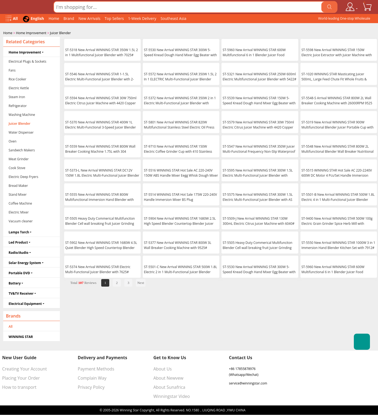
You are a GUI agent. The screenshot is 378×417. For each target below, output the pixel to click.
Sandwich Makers (22, 149)
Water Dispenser (21, 132)
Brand (68, 18)
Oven (12, 140)
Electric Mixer (19, 211)
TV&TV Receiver (21, 293)
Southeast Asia (173, 18)
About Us (162, 368)
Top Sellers (114, 18)
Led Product (18, 242)
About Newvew (168, 377)
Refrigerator (18, 105)
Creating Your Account (24, 368)
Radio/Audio (18, 252)
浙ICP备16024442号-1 (262, 409)
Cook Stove (17, 167)
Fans (12, 69)
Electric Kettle (19, 87)
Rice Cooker (17, 78)
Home (54, 18)
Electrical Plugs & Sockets (27, 61)
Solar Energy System (25, 262)
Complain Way (92, 377)
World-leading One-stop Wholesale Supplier (344, 19)
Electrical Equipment (25, 303)
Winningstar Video (171, 396)
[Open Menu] (11, 19)
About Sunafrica (169, 387)
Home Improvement (31, 33)
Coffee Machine (20, 203)
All (11, 326)
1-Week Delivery (142, 18)
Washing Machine (22, 114)
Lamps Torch (19, 231)
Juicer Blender (60, 33)
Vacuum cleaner (21, 220)
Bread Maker (18, 185)
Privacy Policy (91, 387)
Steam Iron (17, 96)
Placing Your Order (21, 377)
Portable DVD (19, 272)
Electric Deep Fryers (23, 176)
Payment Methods (96, 368)
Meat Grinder (19, 158)
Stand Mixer (18, 194)
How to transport (19, 387)
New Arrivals (89, 18)
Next (140, 282)
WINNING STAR (21, 336)
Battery (15, 282)
